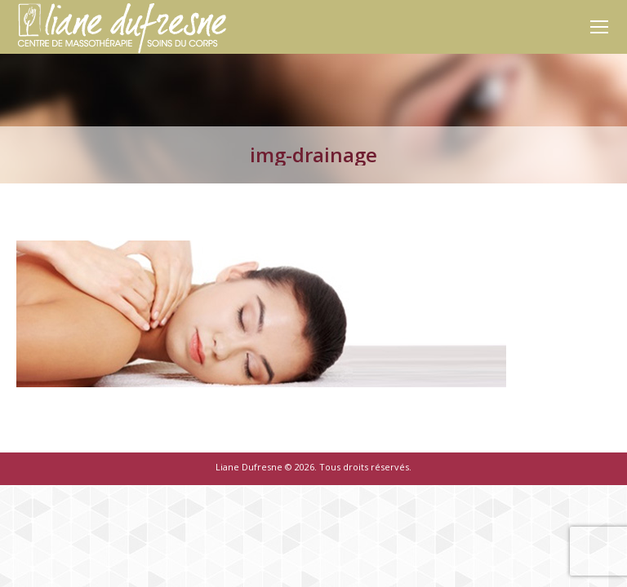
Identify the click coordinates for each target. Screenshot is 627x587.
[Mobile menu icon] (599, 26)
